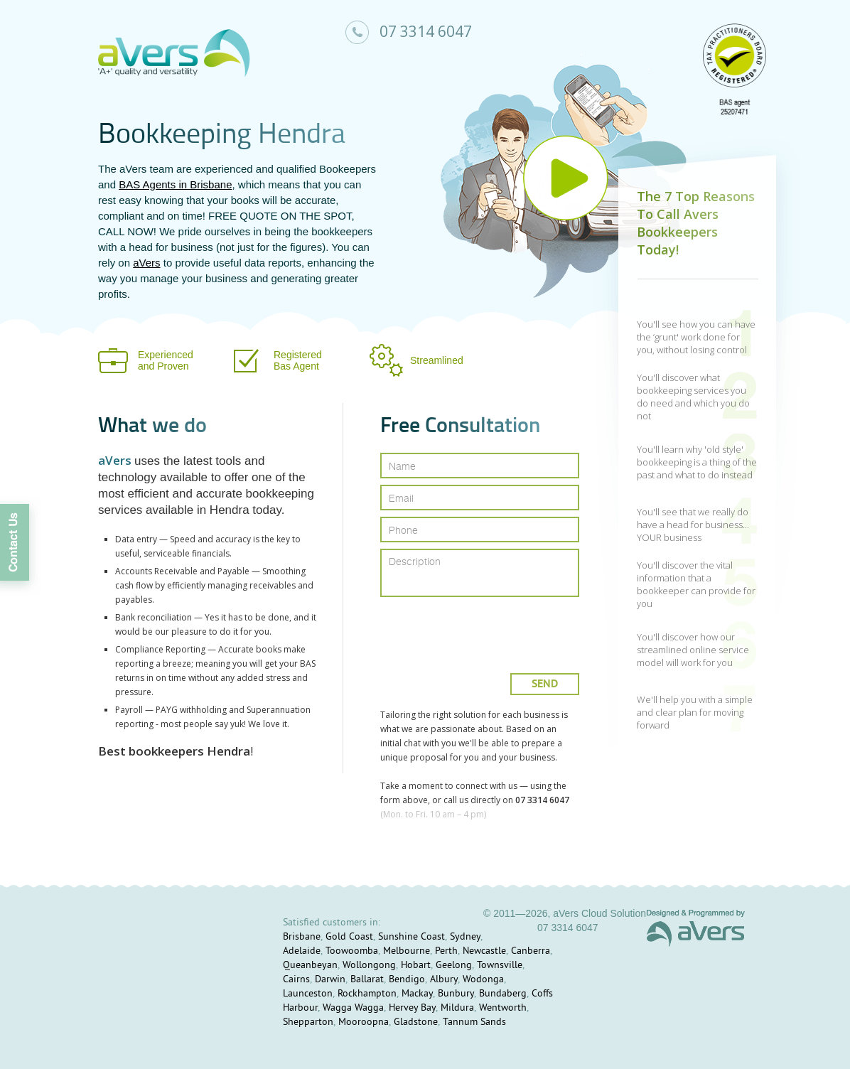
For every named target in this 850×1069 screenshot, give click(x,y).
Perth (446, 951)
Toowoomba (352, 951)
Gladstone (416, 1022)
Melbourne (406, 951)
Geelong (454, 966)
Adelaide (302, 951)
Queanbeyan (310, 966)
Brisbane (302, 937)
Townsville (499, 966)
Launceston (308, 994)
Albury (444, 980)
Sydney (465, 937)
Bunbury (456, 994)
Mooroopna (363, 1022)
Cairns (296, 980)
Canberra (530, 951)
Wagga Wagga (353, 1008)
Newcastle (484, 951)
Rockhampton (367, 994)
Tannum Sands (474, 1022)
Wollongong (369, 966)
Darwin (330, 980)
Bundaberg (503, 994)
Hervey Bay (412, 1008)
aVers (146, 263)
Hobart (416, 966)
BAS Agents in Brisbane (175, 184)
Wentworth (503, 1008)
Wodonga (483, 980)
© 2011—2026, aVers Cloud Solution (564, 913)
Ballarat (367, 980)
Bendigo (407, 980)
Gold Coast (349, 937)
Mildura (457, 1008)
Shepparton (308, 1022)
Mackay (417, 994)
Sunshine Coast (411, 937)
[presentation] (480, 629)
